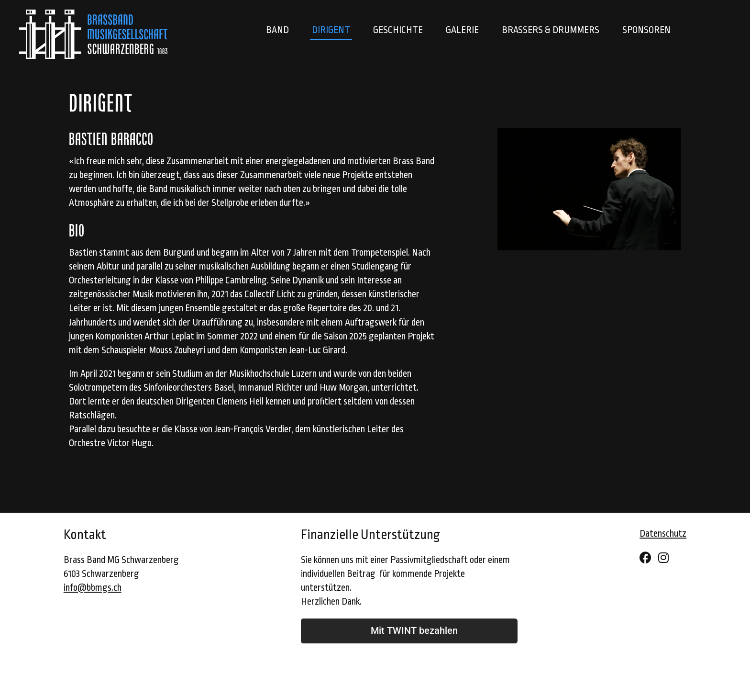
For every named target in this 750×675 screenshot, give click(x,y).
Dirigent (331, 30)
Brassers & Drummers (550, 30)
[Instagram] (663, 558)
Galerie (462, 30)
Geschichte (398, 30)
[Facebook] (645, 558)
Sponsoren (646, 30)
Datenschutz (663, 534)
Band (277, 30)
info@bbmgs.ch (92, 588)
